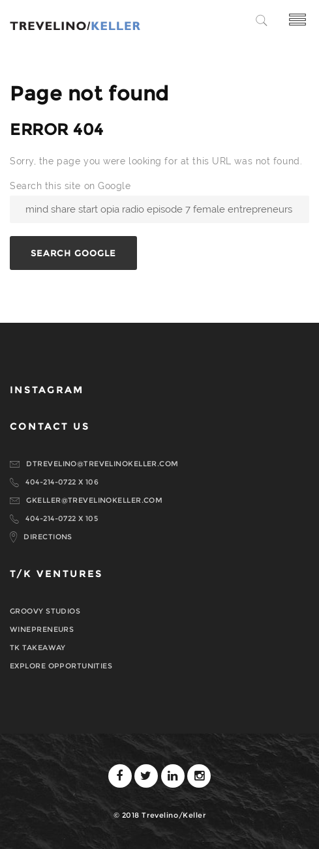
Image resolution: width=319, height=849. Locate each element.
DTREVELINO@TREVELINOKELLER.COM (102, 463)
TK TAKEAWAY (38, 647)
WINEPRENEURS (42, 629)
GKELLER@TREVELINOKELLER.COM (94, 500)
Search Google (73, 253)
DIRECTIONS (47, 536)
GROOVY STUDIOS (45, 611)
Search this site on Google (70, 186)
